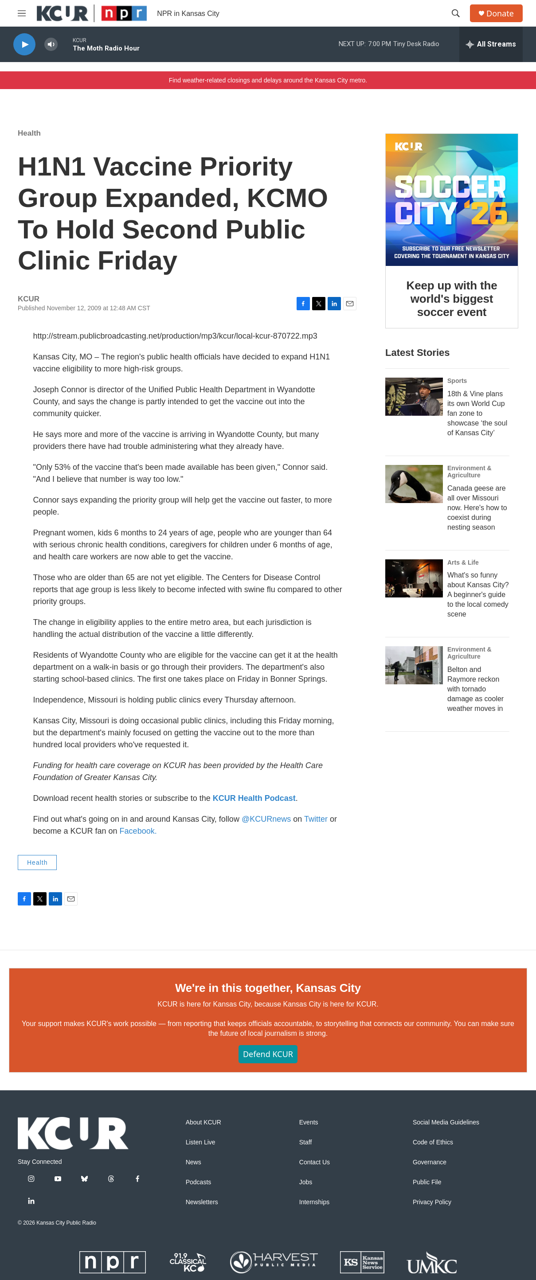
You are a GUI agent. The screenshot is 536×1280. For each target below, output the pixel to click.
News (193, 1162)
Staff (305, 1142)
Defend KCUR (268, 1054)
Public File (427, 1182)
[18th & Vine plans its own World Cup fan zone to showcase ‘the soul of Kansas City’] (414, 397)
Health (29, 133)
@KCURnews (266, 819)
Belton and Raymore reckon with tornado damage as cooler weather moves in (475, 689)
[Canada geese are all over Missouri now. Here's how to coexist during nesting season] (414, 484)
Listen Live (200, 1142)
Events (308, 1122)
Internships (314, 1202)
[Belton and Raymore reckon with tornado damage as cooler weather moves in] (414, 665)
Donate (500, 13)
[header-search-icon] (455, 13)
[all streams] (491, 44)
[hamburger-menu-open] (21, 13)
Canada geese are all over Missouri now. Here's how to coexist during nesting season (477, 507)
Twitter (316, 819)
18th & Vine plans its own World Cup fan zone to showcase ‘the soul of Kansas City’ (477, 413)
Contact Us (314, 1162)
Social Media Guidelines (446, 1122)
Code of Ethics (433, 1142)
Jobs (306, 1182)
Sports (457, 380)
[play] (24, 44)
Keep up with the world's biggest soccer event (452, 299)
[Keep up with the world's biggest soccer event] (452, 200)
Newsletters (202, 1202)
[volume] (51, 45)
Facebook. (138, 831)
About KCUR (203, 1122)
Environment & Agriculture (469, 471)
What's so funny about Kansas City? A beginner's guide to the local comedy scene (478, 594)
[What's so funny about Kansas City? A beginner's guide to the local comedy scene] (414, 578)
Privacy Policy (432, 1202)
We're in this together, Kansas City (268, 988)
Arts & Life (463, 562)
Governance (429, 1162)
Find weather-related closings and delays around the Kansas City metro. (268, 80)
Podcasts (198, 1182)
